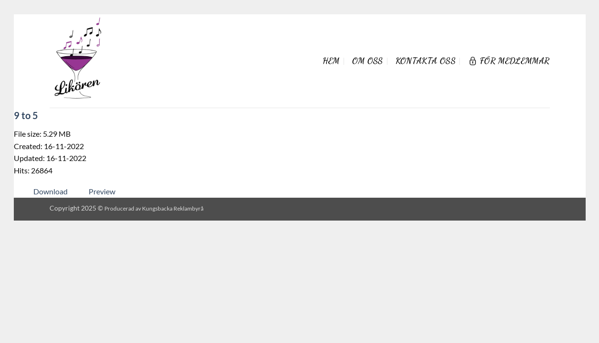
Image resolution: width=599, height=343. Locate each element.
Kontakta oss (426, 61)
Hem (331, 61)
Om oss (367, 61)
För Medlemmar (509, 61)
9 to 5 (26, 115)
